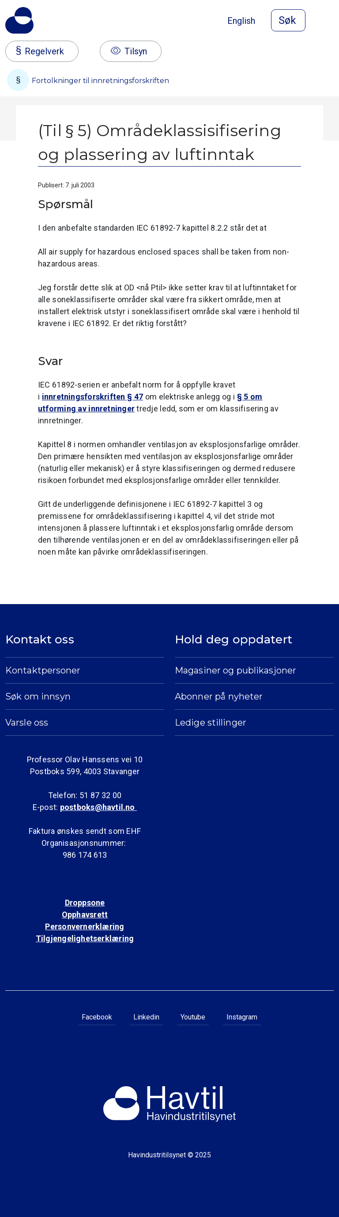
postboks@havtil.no (98, 807)
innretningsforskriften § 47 (92, 396)
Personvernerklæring (84, 926)
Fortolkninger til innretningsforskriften (88, 80)
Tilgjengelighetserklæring (85, 938)
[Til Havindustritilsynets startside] (19, 20)
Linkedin (146, 1017)
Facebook (97, 1017)
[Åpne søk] (288, 20)
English (241, 20)
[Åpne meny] (328, 21)
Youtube (193, 1017)
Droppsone (85, 902)
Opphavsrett (85, 914)
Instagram (241, 1017)
